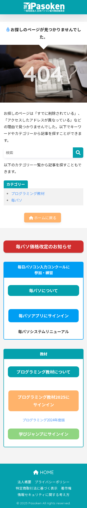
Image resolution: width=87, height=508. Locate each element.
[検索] (78, 152)
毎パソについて (43, 290)
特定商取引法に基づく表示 (37, 488)
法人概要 (24, 481)
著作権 (66, 488)
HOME (43, 472)
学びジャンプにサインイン (43, 434)
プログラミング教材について (43, 372)
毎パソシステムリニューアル (43, 331)
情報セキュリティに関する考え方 (44, 494)
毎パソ (16, 200)
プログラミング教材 (28, 193)
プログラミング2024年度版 (44, 419)
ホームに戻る (42, 217)
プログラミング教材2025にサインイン (44, 401)
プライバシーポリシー (52, 481)
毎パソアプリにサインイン (44, 316)
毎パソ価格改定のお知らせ (43, 246)
